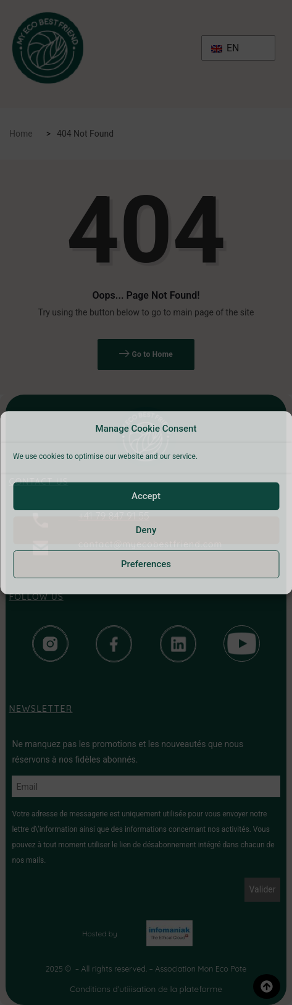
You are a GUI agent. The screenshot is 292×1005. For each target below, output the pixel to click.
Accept (146, 496)
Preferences (146, 564)
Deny (146, 530)
